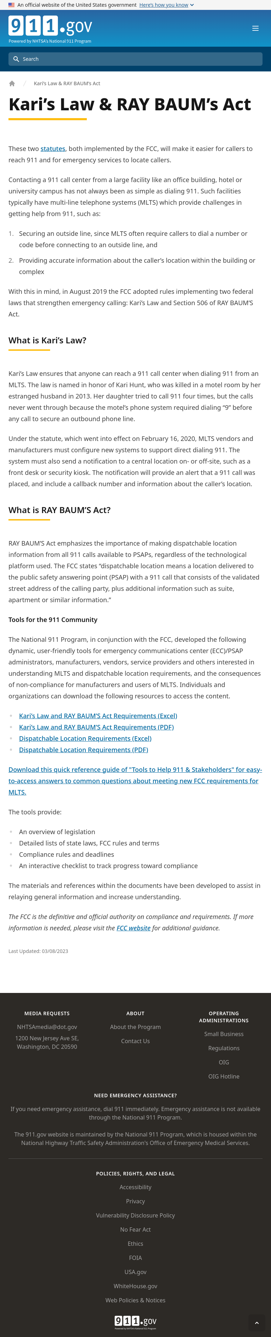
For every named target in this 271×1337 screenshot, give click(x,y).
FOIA (135, 1258)
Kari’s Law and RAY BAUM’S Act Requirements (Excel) (98, 715)
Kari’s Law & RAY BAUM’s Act (67, 83)
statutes (53, 148)
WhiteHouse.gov (135, 1286)
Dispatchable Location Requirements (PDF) (83, 749)
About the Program (135, 1027)
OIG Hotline (224, 1076)
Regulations (224, 1048)
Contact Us (135, 1041)
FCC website (133, 928)
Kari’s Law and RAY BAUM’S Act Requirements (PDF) (96, 727)
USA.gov (135, 1272)
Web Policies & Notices (135, 1300)
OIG (224, 1062)
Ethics (135, 1244)
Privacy (135, 1201)
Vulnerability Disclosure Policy (135, 1215)
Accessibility (135, 1187)
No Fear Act (135, 1229)
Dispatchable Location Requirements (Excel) (85, 738)
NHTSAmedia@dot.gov (47, 1027)
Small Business (223, 1034)
